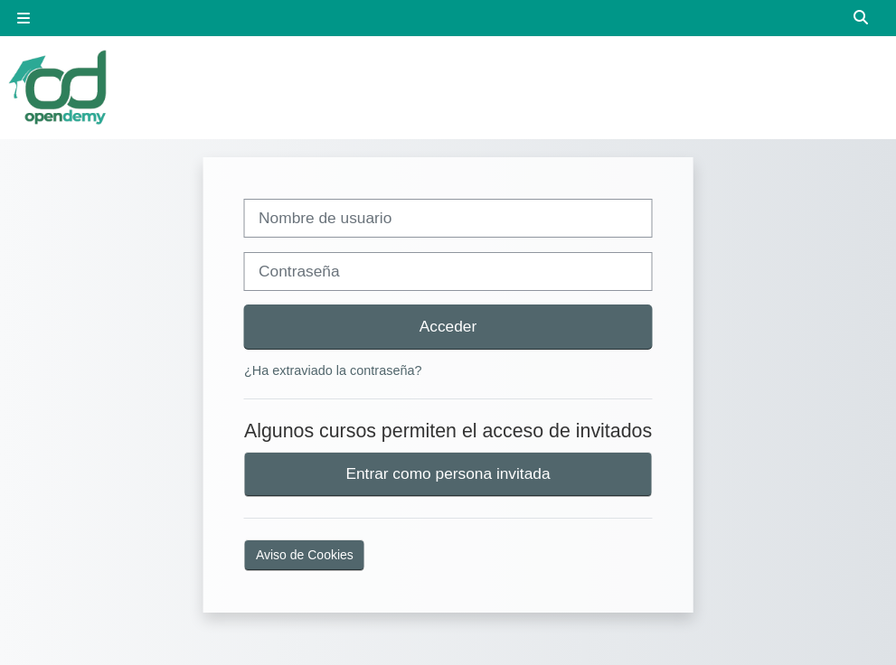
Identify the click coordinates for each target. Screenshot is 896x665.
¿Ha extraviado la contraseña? (333, 370)
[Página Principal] (59, 87)
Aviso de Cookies (305, 555)
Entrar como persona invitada (447, 473)
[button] (861, 18)
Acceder (448, 326)
